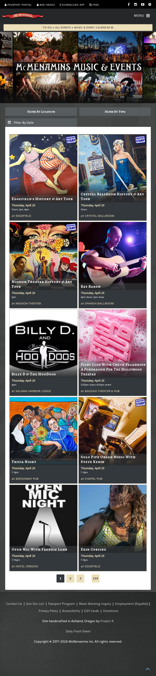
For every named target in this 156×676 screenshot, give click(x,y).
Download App (72, 5)
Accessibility (71, 610)
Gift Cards (91, 610)
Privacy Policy (48, 610)
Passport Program (61, 603)
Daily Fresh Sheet (78, 631)
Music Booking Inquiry (95, 603)
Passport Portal (18, 5)
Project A (107, 621)
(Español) (141, 603)
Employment (124, 603)
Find (94, 5)
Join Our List (35, 603)
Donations (110, 610)
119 (95, 578)
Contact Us (14, 603)
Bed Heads (46, 5)
